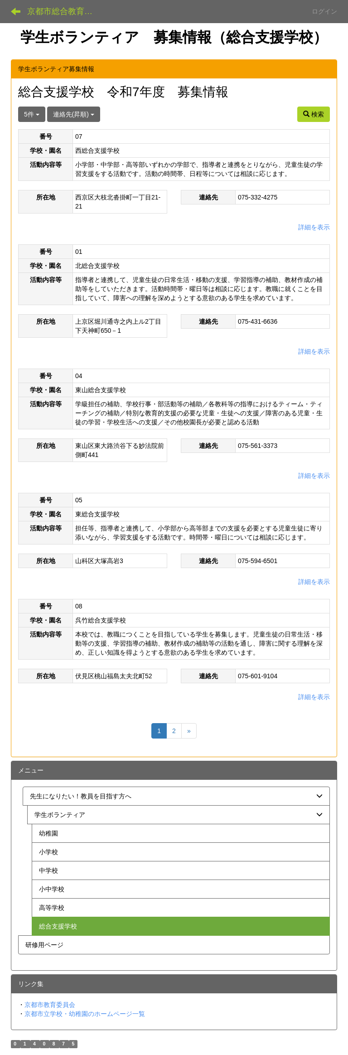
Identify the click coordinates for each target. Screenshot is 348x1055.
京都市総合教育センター (65, 11)
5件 (31, 114)
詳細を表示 (314, 227)
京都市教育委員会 (49, 1004)
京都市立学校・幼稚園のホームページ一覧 (84, 1013)
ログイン (324, 11)
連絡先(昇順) (73, 114)
